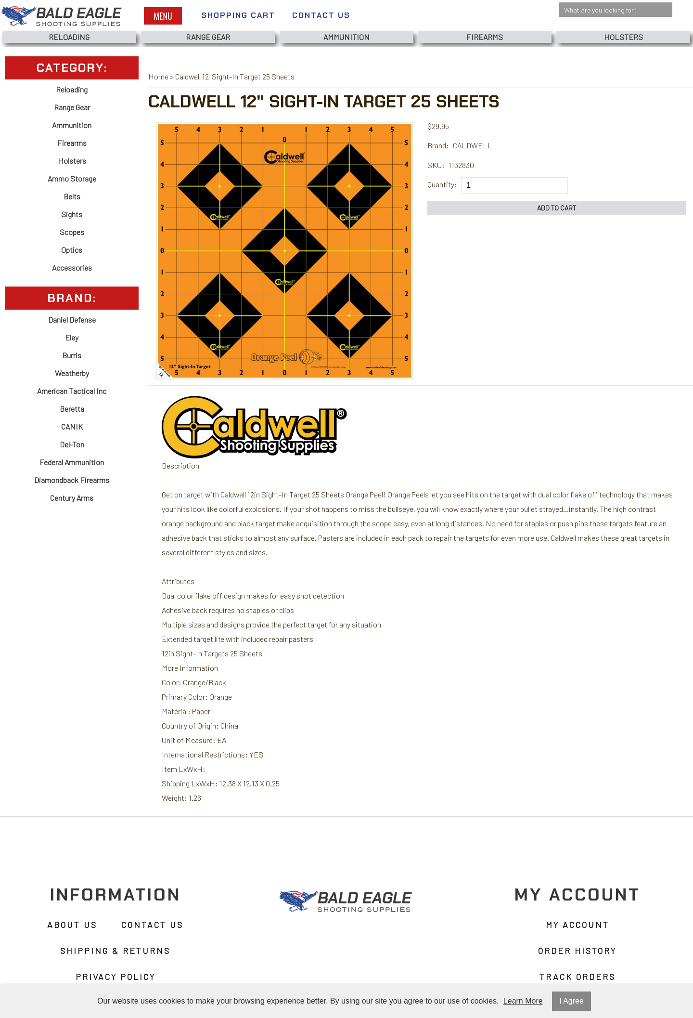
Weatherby (72, 373)
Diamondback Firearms (71, 479)
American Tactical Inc (71, 390)
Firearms (484, 36)
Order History (577, 950)
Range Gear (208, 36)
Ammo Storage (72, 178)
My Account (577, 924)
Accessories (72, 267)
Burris (71, 355)
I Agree (571, 1001)
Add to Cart (557, 208)
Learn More (523, 1001)
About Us (72, 924)
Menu (163, 16)
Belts (72, 196)
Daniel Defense (72, 319)
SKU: (436, 165)
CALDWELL (472, 145)
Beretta (72, 408)
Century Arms (71, 497)
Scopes (72, 231)
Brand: (438, 145)
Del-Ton (72, 444)
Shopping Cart (238, 15)
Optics (71, 249)
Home (158, 76)
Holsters (623, 36)
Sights (71, 214)
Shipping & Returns (115, 950)
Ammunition (346, 36)
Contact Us (321, 15)
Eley (71, 337)
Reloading (69, 36)
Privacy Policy (115, 976)
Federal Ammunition (71, 462)
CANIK (72, 426)
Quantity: (442, 184)
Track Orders (577, 976)
